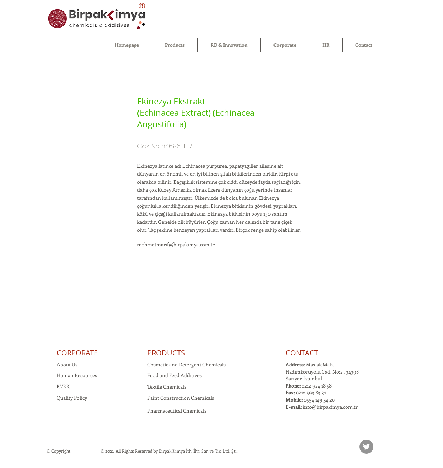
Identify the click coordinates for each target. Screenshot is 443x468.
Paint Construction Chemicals (180, 397)
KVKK (63, 386)
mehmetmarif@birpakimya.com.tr (176, 244)
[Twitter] (366, 447)
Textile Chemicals (166, 386)
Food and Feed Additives (174, 375)
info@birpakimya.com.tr (330, 406)
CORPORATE (77, 353)
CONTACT (302, 353)
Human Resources (77, 375)
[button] (174, 45)
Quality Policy (72, 397)
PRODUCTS (166, 353)
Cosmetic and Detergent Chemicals (186, 364)
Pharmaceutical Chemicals (176, 410)
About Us (67, 364)
